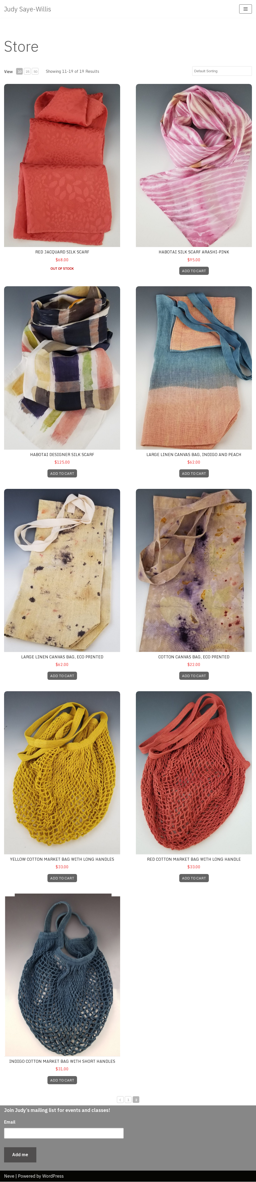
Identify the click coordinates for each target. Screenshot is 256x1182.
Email (9, 1122)
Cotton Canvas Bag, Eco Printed (193, 657)
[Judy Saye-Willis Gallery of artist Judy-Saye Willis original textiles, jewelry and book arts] (27, 9)
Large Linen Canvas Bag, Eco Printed (62, 657)
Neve (9, 1176)
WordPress (53, 1176)
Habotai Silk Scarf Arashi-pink (194, 252)
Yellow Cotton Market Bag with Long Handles (62, 859)
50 (35, 71)
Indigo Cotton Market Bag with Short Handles (62, 1061)
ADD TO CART (194, 271)
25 (27, 71)
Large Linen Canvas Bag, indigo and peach (193, 454)
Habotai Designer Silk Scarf (62, 454)
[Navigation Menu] (245, 9)
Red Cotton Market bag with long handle (194, 859)
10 (19, 71)
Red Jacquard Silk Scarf (62, 252)
